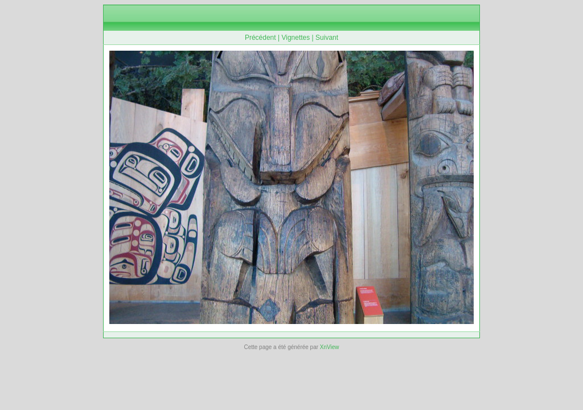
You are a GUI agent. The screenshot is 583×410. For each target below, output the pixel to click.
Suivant (326, 38)
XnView (329, 347)
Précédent (260, 38)
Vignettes (295, 38)
